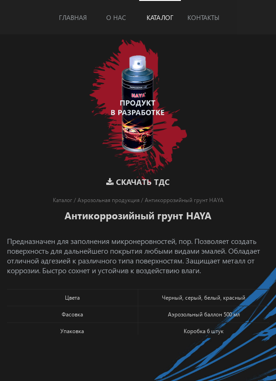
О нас (116, 17)
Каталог (160, 17)
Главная (73, 17)
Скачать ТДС (138, 182)
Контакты (203, 17)
